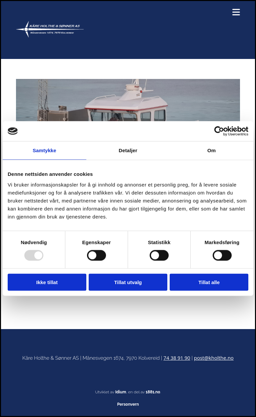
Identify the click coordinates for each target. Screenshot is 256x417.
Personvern (128, 404)
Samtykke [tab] (44, 150)
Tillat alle (209, 282)
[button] (167, 12)
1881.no (153, 392)
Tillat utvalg (128, 282)
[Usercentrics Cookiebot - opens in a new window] (219, 131)
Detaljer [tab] (128, 150)
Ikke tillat (47, 282)
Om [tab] (211, 150)
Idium (120, 392)
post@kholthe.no (214, 357)
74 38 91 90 (176, 357)
